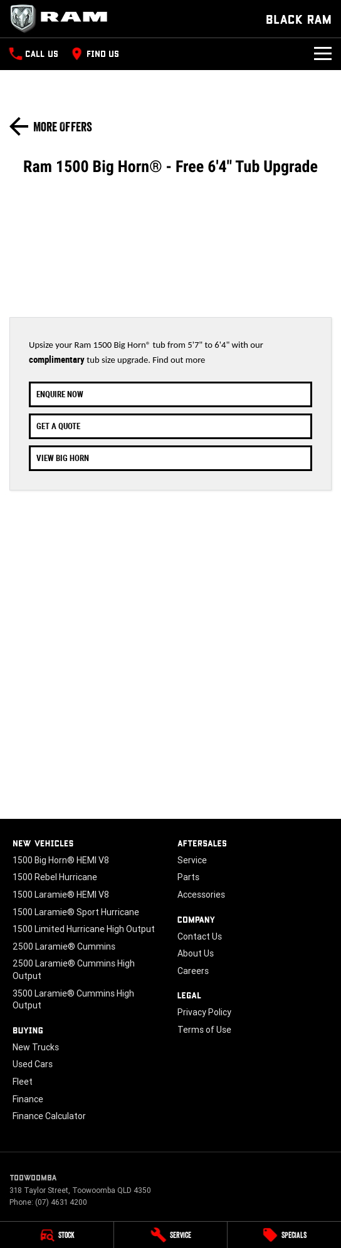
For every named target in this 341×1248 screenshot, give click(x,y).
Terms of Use (204, 1029)
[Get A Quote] (170, 426)
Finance (28, 1099)
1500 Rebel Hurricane (55, 877)
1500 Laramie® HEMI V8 (61, 894)
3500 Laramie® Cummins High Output (73, 1000)
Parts (188, 877)
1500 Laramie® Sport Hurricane (76, 912)
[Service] (171, 1235)
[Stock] (56, 1235)
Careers (193, 971)
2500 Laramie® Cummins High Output (74, 970)
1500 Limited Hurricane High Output (84, 929)
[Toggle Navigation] (323, 53)
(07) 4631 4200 (61, 1202)
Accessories (201, 894)
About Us (195, 953)
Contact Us (199, 936)
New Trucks (36, 1047)
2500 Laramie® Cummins (64, 946)
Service (192, 860)
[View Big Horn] (170, 458)
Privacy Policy (204, 1012)
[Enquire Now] (170, 394)
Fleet (23, 1081)
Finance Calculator (49, 1116)
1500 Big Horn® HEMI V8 (61, 860)
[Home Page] (62, 19)
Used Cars (33, 1064)
